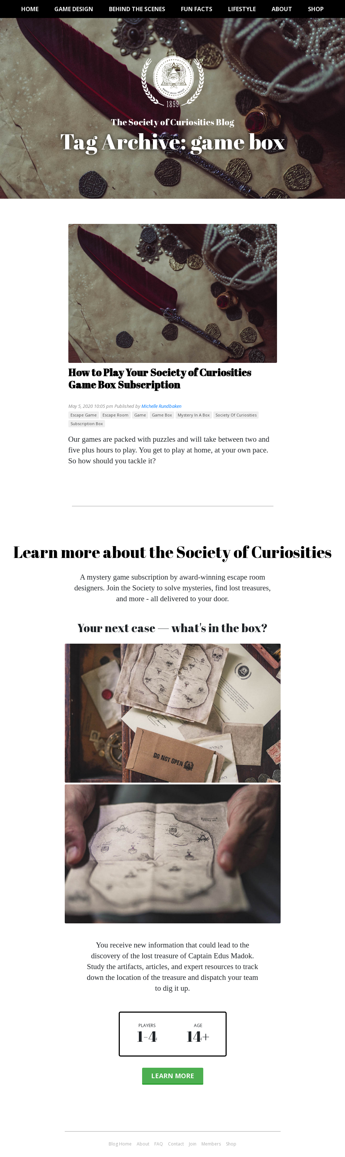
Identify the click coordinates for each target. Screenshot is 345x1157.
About (282, 9)
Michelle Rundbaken (161, 406)
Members (211, 1144)
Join (192, 1144)
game (140, 415)
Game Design (73, 9)
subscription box (87, 423)
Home (29, 9)
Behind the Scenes (137, 9)
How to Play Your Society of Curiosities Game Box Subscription (159, 378)
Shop (316, 9)
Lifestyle (242, 9)
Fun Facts (196, 9)
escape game (84, 415)
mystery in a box (194, 415)
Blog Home (120, 1144)
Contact (176, 1144)
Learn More (172, 1075)
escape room (115, 415)
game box (162, 415)
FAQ (158, 1144)
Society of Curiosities (236, 415)
